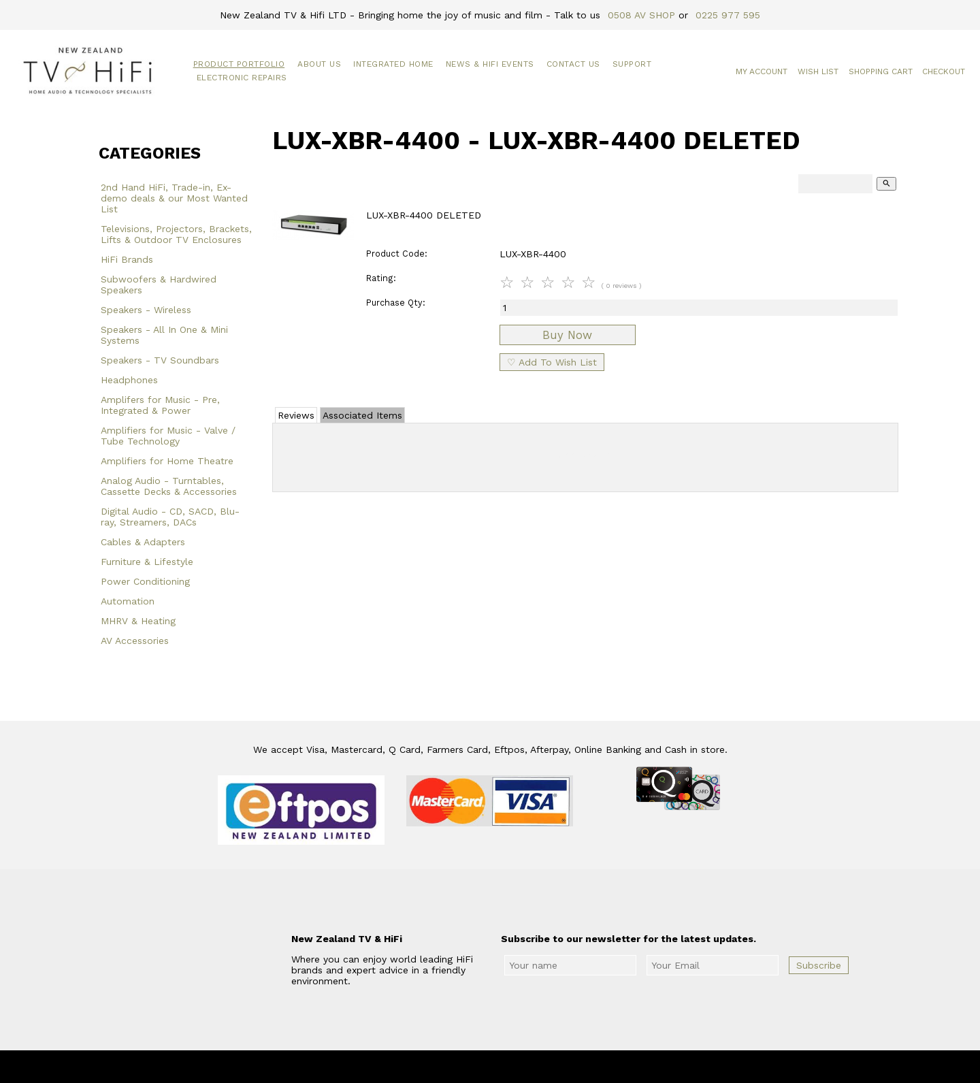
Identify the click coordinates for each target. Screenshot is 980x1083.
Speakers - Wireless (146, 309)
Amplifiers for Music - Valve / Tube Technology (168, 436)
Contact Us (573, 64)
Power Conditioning (145, 581)
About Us (319, 64)
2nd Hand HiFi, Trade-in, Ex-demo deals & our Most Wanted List (174, 198)
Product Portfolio (239, 64)
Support (632, 64)
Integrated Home (393, 64)
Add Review (585, 454)
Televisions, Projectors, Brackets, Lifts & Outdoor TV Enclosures (176, 234)
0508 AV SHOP (641, 15)
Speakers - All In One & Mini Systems (164, 335)
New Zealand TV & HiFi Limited (527, 1066)
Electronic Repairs (242, 77)
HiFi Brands (127, 259)
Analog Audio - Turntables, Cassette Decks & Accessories (169, 486)
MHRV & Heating (138, 620)
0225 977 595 (728, 15)
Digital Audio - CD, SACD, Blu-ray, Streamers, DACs (170, 517)
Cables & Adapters (143, 541)
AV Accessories (135, 640)
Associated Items (362, 415)
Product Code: (396, 253)
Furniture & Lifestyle (147, 561)
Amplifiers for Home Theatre (167, 460)
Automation (127, 601)
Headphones (129, 379)
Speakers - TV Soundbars (160, 360)
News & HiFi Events (490, 64)
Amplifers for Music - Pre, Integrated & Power (160, 405)
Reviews (296, 415)
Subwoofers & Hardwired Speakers (158, 284)
